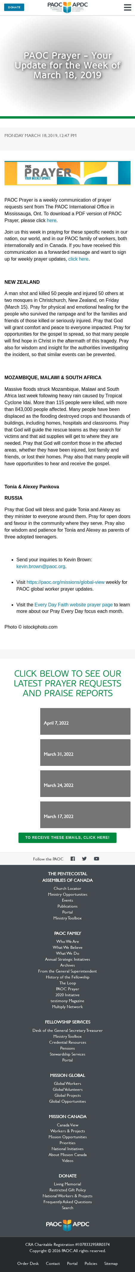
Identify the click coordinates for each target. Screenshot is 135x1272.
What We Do (67, 953)
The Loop (67, 982)
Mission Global (67, 1075)
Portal (67, 911)
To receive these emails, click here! (67, 838)
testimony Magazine (67, 1000)
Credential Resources (67, 1042)
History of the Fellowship (67, 976)
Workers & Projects (67, 1130)
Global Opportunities (67, 1101)
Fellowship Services (67, 1021)
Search (67, 1207)
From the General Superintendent (67, 970)
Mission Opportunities (68, 1136)
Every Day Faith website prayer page (74, 604)
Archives (67, 964)
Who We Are (67, 941)
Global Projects (68, 1095)
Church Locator (67, 888)
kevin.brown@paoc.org (40, 566)
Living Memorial (67, 1183)
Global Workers (67, 1083)
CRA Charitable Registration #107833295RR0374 (67, 1244)
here (51, 220)
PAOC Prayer (67, 988)
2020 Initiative (67, 994)
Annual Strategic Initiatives (67, 959)
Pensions (67, 1048)
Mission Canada (67, 1116)
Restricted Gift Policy (67, 1189)
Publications (67, 905)
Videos (67, 1160)
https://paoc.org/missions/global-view (65, 582)
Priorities (67, 1142)
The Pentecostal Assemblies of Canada (68, 7)
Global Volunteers (68, 1089)
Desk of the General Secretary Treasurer (67, 1030)
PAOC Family (67, 933)
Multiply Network (67, 1006)
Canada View (67, 1124)
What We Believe (68, 947)
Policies (91, 1263)
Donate (14, 7)
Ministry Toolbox (67, 917)
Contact (53, 1263)
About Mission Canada (68, 1154)
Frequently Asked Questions (68, 1201)
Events (67, 900)
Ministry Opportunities (67, 894)
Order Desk (28, 1263)
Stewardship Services (67, 1053)
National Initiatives (67, 1148)
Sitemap (111, 1263)
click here (78, 259)
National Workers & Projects (67, 1195)
